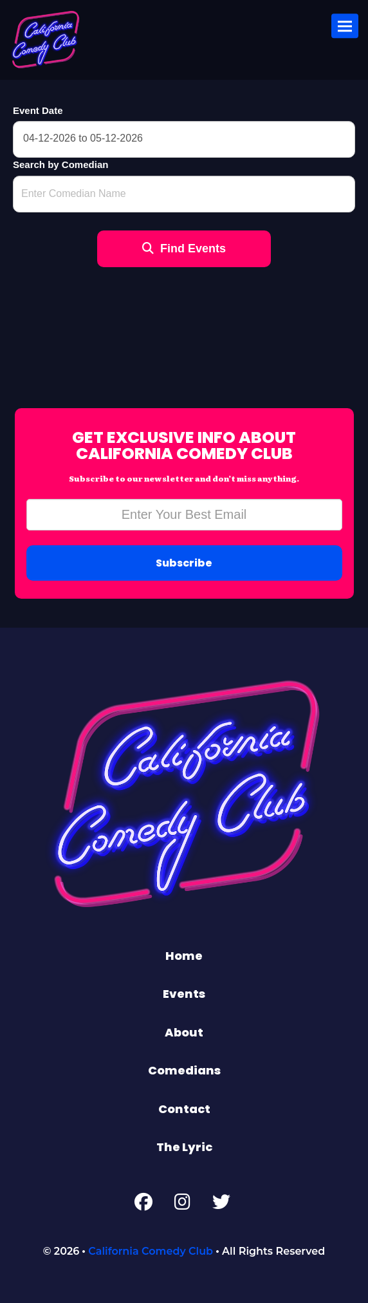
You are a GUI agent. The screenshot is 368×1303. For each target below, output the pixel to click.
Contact (184, 1109)
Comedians (184, 1070)
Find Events (184, 248)
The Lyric (184, 1147)
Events (184, 994)
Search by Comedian (60, 164)
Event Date (38, 110)
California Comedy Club (150, 1251)
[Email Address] (184, 514)
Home (184, 956)
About (184, 1032)
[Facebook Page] (143, 1204)
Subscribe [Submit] (184, 563)
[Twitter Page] (221, 1204)
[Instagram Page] (182, 1204)
